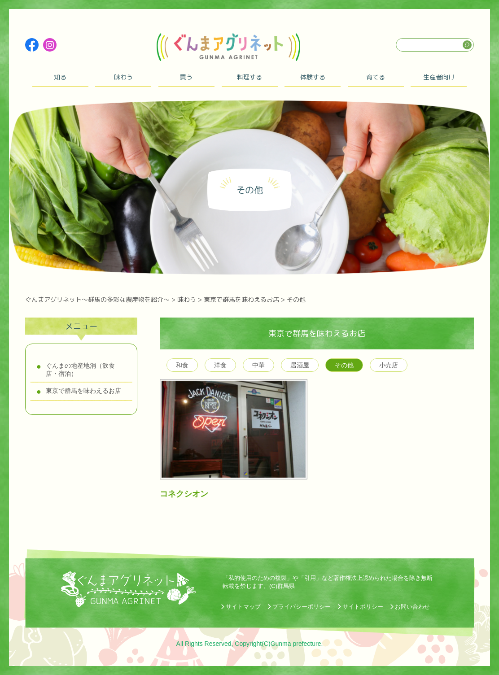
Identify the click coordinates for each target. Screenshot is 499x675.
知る (60, 77)
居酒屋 (299, 365)
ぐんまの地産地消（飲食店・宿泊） (80, 369)
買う (186, 77)
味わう (123, 77)
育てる (375, 77)
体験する (312, 77)
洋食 (220, 365)
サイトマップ (243, 606)
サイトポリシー (362, 606)
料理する (249, 77)
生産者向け (439, 77)
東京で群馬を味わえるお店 (83, 390)
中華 (258, 365)
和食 (182, 365)
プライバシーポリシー (301, 606)
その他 (344, 365)
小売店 (388, 365)
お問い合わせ (412, 606)
